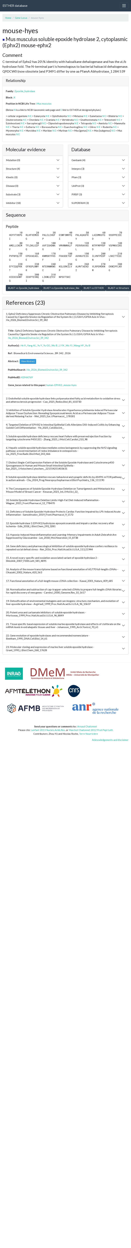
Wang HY (79, 345)
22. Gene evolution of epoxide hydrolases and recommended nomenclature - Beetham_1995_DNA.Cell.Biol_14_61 (48, 637)
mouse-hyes (70, 385)
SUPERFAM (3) (80, 202)
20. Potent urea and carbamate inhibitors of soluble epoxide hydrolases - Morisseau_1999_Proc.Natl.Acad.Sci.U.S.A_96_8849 (46, 614)
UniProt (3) (78, 185)
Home (8, 17)
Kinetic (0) (11, 177)
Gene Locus (21, 17)
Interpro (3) (78, 168)
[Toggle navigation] (124, 6)
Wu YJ (69, 345)
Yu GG (46, 345)
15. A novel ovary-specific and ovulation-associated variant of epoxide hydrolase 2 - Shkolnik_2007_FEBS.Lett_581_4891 (52, 559)
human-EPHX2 (54, 385)
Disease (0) (12, 185)
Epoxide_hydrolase (25, 91)
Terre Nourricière (88, 733)
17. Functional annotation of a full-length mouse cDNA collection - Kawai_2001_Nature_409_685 (59, 580)
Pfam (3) (76, 177)
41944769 (27, 377)
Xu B (87, 345)
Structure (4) (13, 168)
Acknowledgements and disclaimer (110, 739)
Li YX (61, 345)
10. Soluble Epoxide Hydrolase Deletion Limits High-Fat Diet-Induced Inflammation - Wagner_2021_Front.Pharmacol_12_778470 (53, 501)
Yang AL (31, 345)
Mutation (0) (13, 160)
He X (23, 345)
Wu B (54, 345)
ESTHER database (15, 5)
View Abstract (28, 361)
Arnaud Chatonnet (87, 726)
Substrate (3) (13, 194)
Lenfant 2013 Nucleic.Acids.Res (48, 730)
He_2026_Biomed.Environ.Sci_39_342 (28, 337)
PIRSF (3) (77, 194)
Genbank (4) (78, 160)
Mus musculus (44, 103)
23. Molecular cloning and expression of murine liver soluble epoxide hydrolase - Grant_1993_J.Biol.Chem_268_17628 (50, 648)
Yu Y (39, 345)
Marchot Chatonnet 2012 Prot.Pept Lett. (91, 730)
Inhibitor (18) (13, 202)
